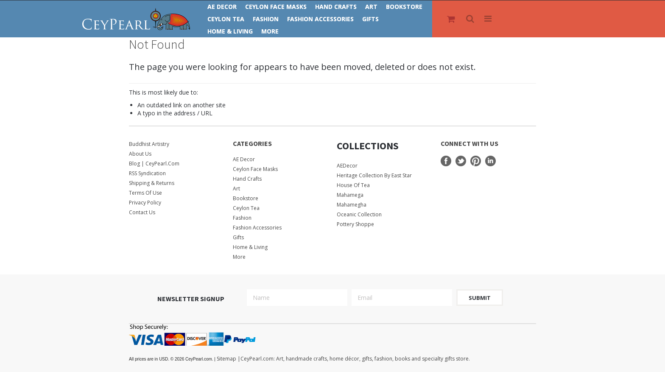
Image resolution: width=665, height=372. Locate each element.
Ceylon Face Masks (276, 7)
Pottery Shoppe (355, 224)
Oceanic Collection (359, 214)
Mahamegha (351, 204)
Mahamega (350, 195)
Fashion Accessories (320, 19)
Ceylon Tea (225, 19)
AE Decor (222, 7)
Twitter (460, 161)
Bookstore (404, 7)
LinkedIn (490, 161)
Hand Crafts (336, 7)
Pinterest (475, 161)
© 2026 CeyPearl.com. (173, 359)
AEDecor (347, 165)
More (270, 31)
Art (371, 7)
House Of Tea (353, 185)
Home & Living (230, 31)
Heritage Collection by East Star (374, 175)
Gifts (370, 19)
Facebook (446, 161)
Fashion (266, 19)
